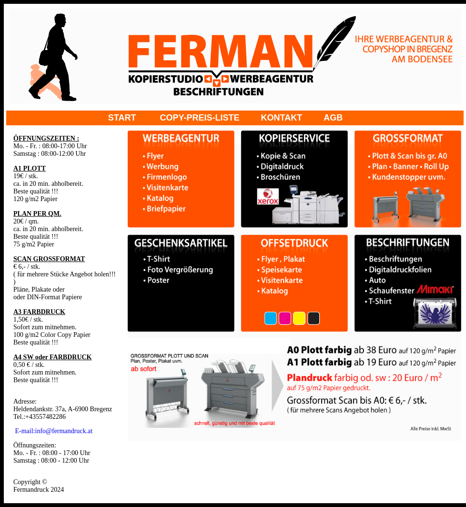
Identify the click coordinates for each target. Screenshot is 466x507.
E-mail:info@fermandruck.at (54, 431)
